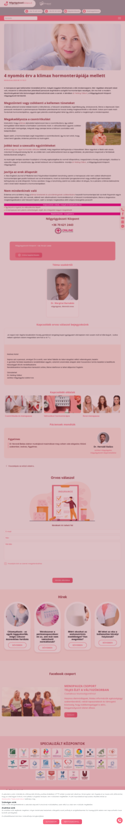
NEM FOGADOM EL (71, 822)
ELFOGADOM (51, 822)
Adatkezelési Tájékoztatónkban (13, 799)
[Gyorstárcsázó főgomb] (120, 820)
